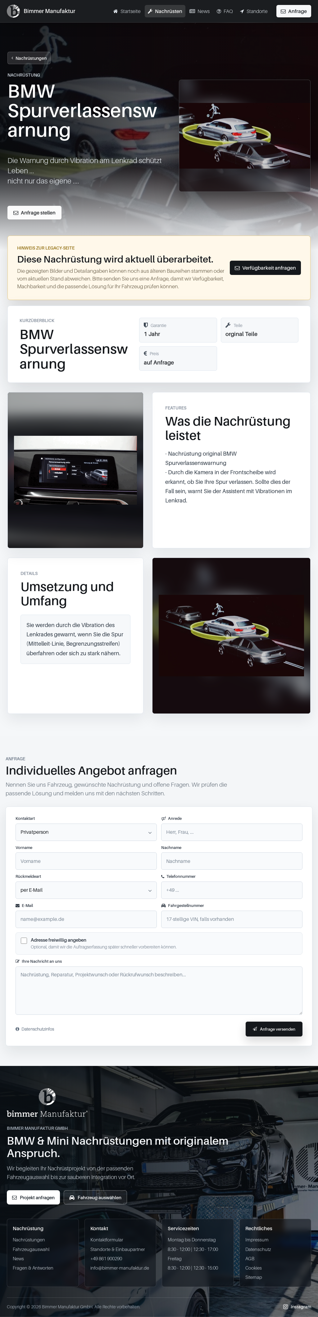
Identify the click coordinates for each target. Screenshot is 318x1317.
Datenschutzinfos (35, 1029)
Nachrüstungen (29, 58)
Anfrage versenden (274, 1029)
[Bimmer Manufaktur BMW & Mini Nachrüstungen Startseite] (41, 11)
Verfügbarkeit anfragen (265, 268)
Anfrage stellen (34, 213)
